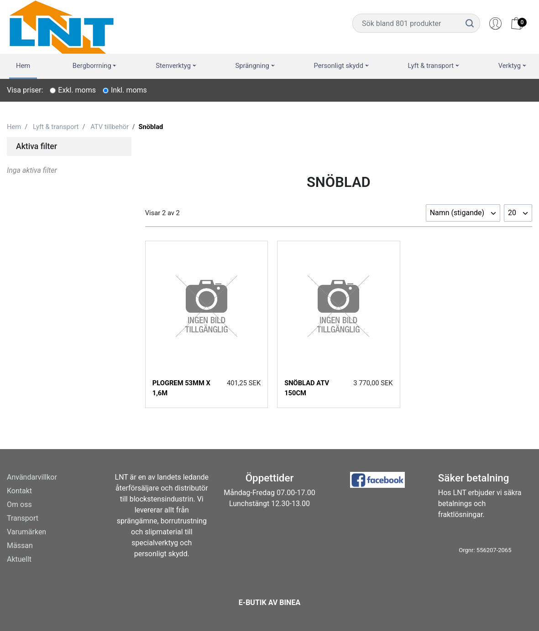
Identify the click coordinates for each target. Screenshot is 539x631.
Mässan (20, 545)
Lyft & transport (431, 66)
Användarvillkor (32, 477)
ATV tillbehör (109, 127)
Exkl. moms (77, 90)
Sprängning (252, 66)
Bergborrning (92, 66)
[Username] (406, 23)
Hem (23, 66)
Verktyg (509, 66)
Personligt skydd (338, 66)
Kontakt (19, 490)
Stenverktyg (173, 66)
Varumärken (26, 532)
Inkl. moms (129, 90)
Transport (22, 518)
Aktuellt (19, 559)
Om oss (19, 504)
